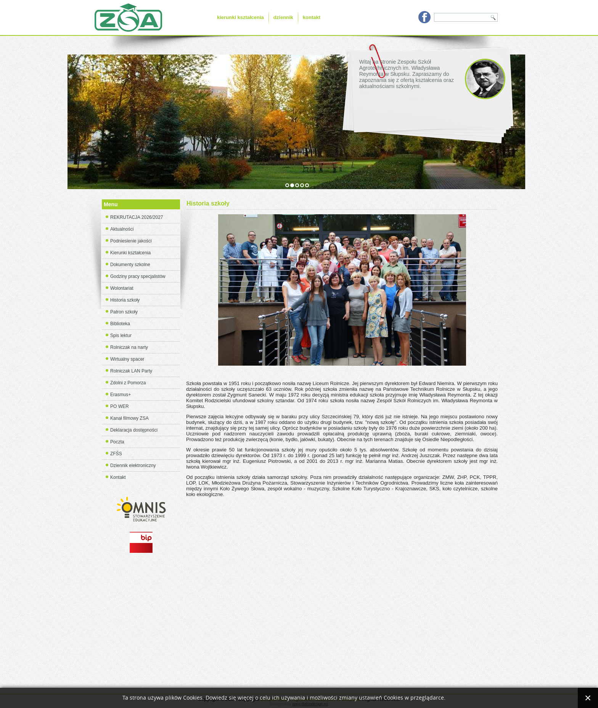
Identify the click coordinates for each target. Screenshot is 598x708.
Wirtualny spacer (127, 359)
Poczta (117, 442)
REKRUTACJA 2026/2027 (136, 217)
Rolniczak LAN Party (131, 371)
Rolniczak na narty (129, 347)
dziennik (283, 17)
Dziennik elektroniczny (133, 465)
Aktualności (121, 229)
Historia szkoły (125, 300)
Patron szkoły (124, 312)
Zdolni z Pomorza (128, 382)
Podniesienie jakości (131, 241)
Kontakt (118, 477)
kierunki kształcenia (240, 17)
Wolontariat (121, 288)
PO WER (119, 406)
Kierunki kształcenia (130, 252)
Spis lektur (121, 335)
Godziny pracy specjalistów (138, 276)
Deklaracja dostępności (134, 430)
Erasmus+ (120, 394)
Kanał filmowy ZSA (129, 418)
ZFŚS (116, 453)
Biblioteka (120, 323)
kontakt (311, 17)
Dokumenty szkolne (130, 264)
